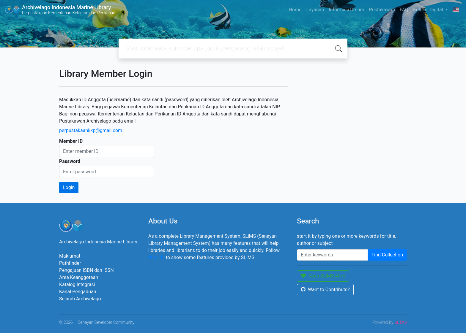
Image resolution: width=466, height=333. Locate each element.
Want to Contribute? (325, 289)
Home (295, 9)
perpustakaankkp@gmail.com (90, 130)
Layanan (315, 9)
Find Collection (387, 255)
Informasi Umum (346, 9)
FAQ (404, 9)
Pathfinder (70, 263)
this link (156, 257)
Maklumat (69, 256)
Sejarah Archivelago (80, 299)
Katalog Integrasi (77, 284)
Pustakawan (382, 9)
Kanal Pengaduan (77, 291)
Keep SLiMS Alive (323, 276)
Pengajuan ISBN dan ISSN (86, 270)
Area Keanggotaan (78, 277)
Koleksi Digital (428, 9)
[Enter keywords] (332, 255)
